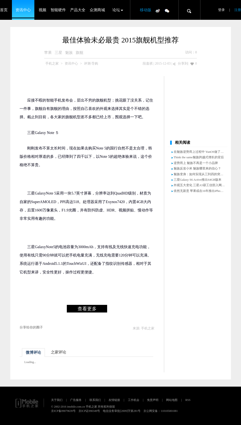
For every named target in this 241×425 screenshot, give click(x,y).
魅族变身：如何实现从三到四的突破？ (200, 174)
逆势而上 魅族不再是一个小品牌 (196, 163)
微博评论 (33, 352)
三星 (58, 53)
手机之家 (52, 63)
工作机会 (133, 400)
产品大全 (77, 10)
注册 (237, 10)
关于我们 (57, 400)
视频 (42, 10)
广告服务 (76, 400)
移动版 (145, 10)
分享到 (183, 63)
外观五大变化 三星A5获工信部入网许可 (201, 185)
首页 (4, 10)
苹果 (48, 53)
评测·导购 (91, 63)
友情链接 (114, 400)
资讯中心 (23, 10)
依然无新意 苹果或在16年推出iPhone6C (200, 191)
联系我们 (95, 400)
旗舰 (79, 53)
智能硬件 (58, 10)
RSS (187, 400)
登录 (221, 10)
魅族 (69, 53)
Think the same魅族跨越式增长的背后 (199, 157)
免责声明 (152, 400)
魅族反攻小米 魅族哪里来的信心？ (197, 168)
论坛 (116, 10)
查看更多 (87, 308)
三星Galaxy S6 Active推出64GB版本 (198, 179)
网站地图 (172, 400)
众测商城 (97, 10)
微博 (158, 10)
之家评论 (58, 352)
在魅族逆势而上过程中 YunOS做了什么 (200, 152)
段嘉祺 (148, 63)
